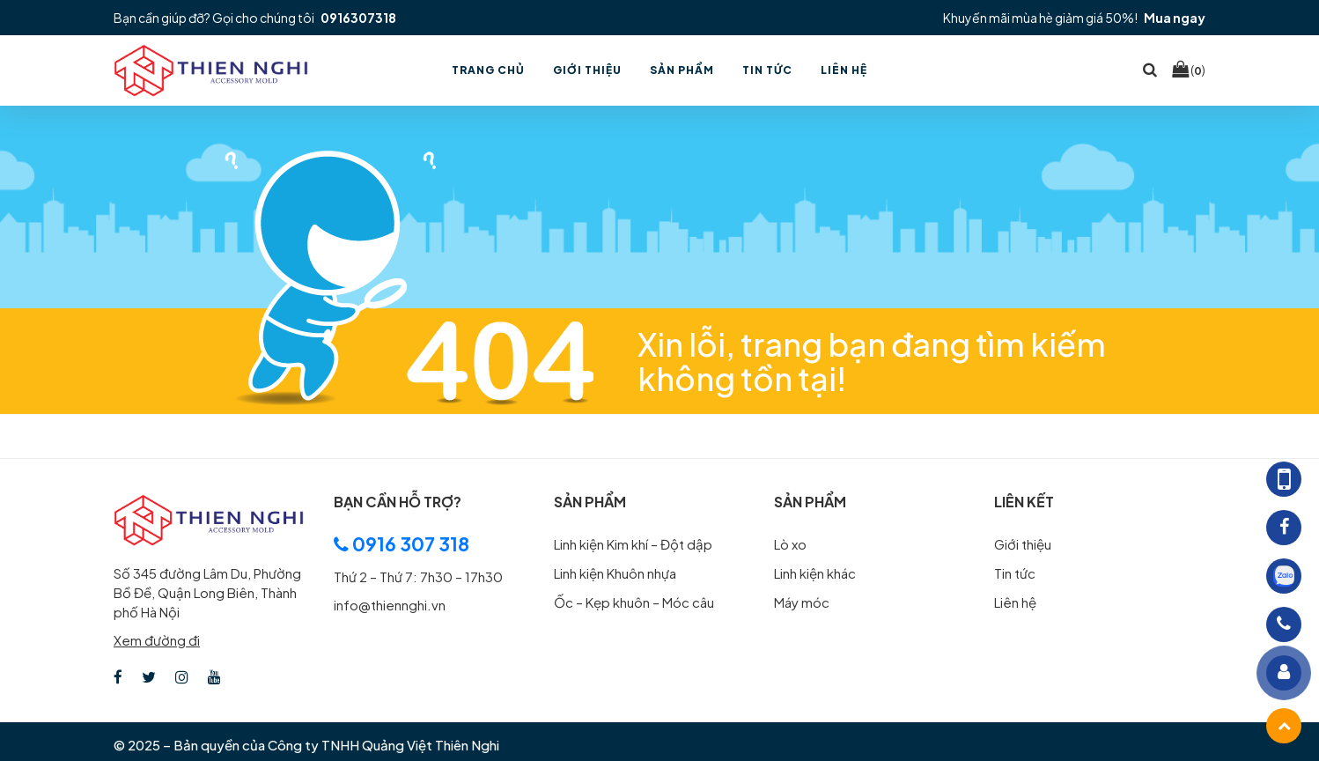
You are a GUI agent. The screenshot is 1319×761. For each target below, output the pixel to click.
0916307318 (358, 18)
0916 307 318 (401, 544)
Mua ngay (1174, 18)
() (1188, 70)
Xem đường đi (157, 640)
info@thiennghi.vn (390, 604)
